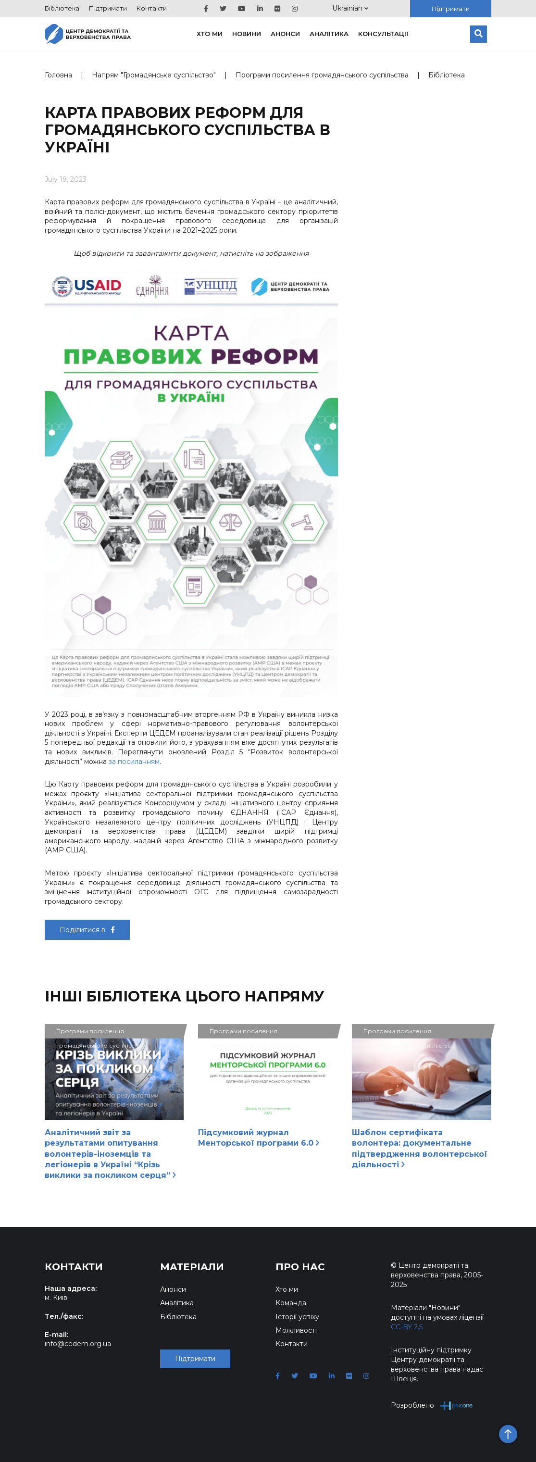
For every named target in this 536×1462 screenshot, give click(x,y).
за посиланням (134, 761)
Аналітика (329, 33)
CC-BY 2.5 (407, 1327)
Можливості (296, 1330)
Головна (58, 75)
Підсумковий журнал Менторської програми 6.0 (258, 1138)
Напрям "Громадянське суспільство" (154, 75)
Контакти (152, 8)
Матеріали (192, 1267)
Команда (290, 1303)
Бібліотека (62, 8)
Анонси (285, 33)
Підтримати (108, 8)
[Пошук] (478, 34)
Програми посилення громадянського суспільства (322, 75)
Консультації (383, 33)
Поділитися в (87, 929)
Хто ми (210, 33)
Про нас (300, 1267)
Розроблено (432, 1405)
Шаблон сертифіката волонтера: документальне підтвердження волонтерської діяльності (419, 1148)
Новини (246, 33)
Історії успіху (297, 1316)
